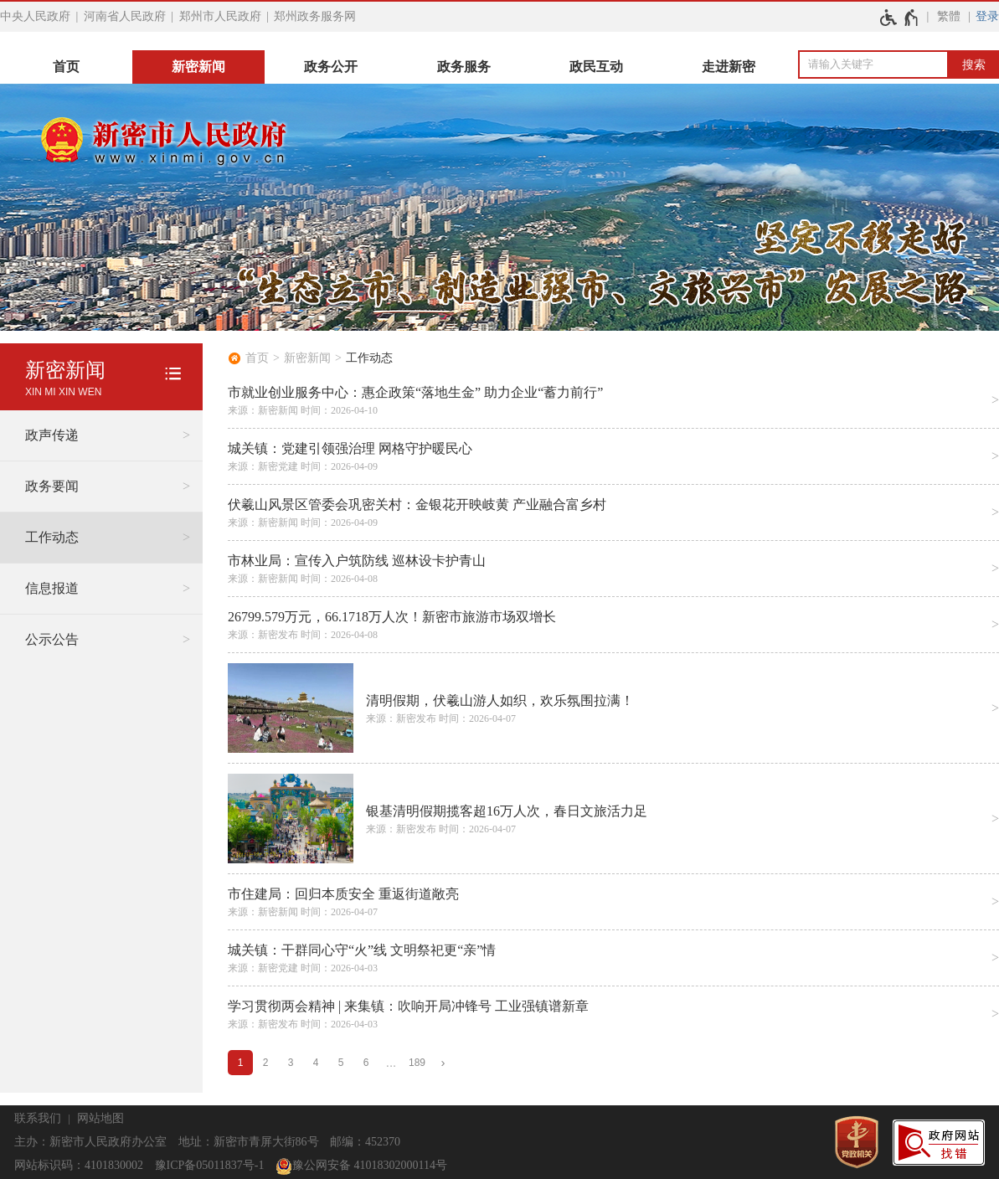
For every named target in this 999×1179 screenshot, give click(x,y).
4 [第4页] (316, 1062)
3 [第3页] (291, 1062)
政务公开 (331, 66)
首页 (66, 66)
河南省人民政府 (125, 16)
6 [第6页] (366, 1062)
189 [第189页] (417, 1062)
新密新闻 (198, 66)
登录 (987, 16)
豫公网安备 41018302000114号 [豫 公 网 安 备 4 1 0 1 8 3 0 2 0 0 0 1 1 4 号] (361, 1166)
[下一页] (443, 1063)
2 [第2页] (266, 1062)
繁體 (948, 16)
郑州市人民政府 (220, 16)
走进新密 (728, 66)
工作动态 (369, 358)
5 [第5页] (341, 1062)
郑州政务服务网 (315, 16)
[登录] (987, 17)
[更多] (391, 1063)
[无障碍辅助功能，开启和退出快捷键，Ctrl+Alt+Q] (899, 18)
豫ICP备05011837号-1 (210, 1165)
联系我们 (37, 1118)
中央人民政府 (35, 16)
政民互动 (596, 66)
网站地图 (100, 1118)
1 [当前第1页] (241, 1062)
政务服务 (464, 66)
